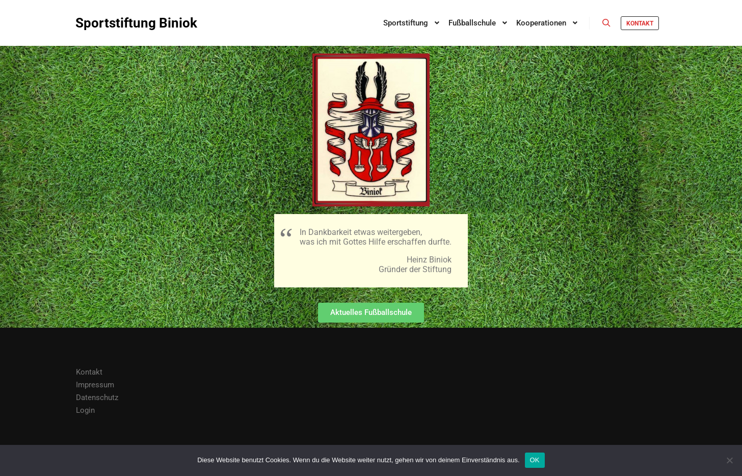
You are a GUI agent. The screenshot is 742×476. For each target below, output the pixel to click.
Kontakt (639, 23)
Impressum (95, 384)
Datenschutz (97, 397)
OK (535, 460)
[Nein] (729, 460)
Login (85, 410)
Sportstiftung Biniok (126, 23)
